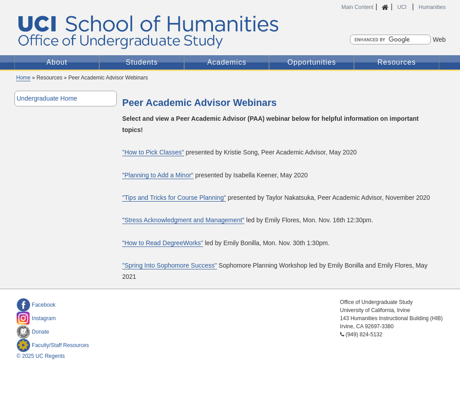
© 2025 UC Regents (41, 356)
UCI (402, 7)
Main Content (357, 7)
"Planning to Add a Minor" (158, 175)
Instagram (36, 318)
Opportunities (312, 62)
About (56, 62)
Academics (226, 62)
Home (23, 78)
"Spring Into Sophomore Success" (169, 265)
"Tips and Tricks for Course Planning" (174, 197)
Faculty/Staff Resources (53, 345)
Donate (33, 332)
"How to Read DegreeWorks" (162, 243)
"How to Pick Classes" (153, 152)
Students (142, 62)
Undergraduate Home (47, 98)
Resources (396, 62)
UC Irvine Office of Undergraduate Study (164, 31)
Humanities (432, 7)
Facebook (36, 305)
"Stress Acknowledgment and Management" (183, 220)
